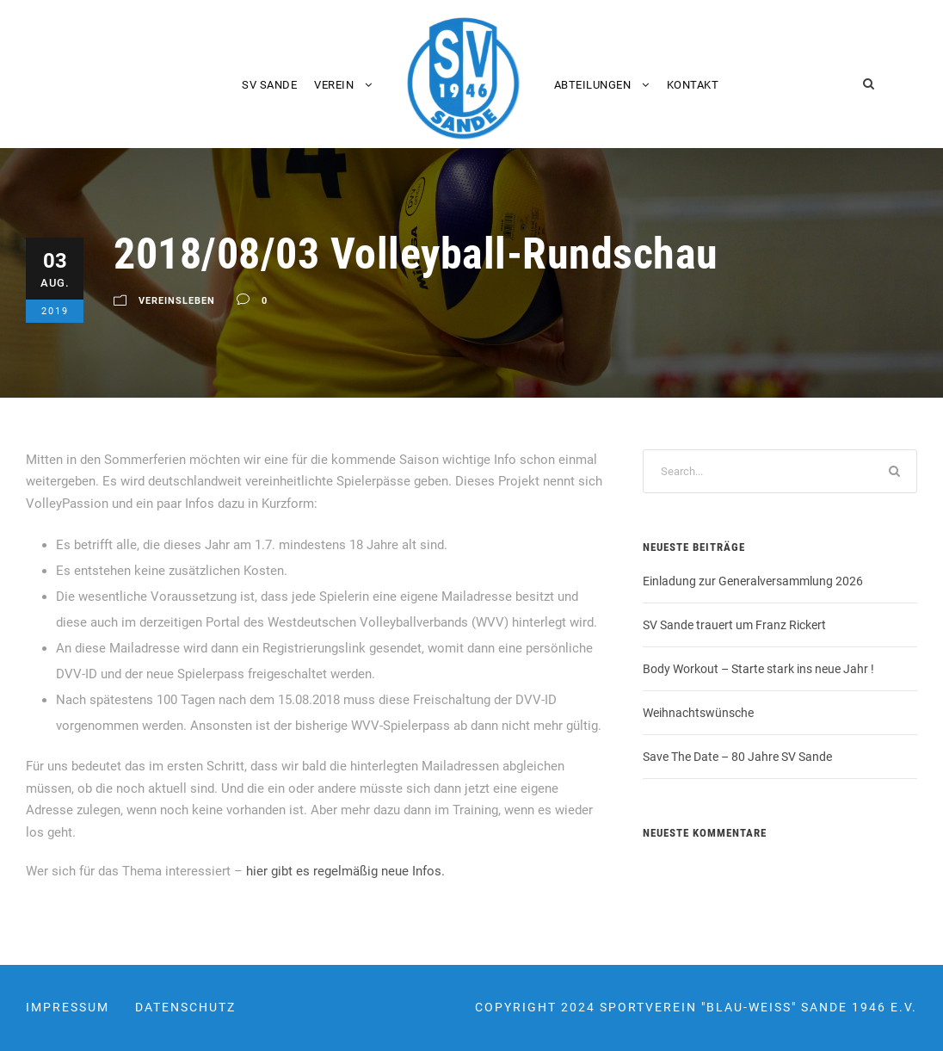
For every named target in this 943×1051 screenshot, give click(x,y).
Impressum (67, 1007)
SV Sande (269, 84)
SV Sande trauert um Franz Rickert (734, 625)
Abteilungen (593, 84)
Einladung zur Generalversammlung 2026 (753, 581)
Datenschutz (185, 1007)
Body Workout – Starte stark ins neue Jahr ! (758, 669)
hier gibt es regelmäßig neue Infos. (345, 871)
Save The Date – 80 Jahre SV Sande (737, 757)
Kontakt (693, 84)
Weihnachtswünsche (698, 713)
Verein (334, 84)
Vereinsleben (177, 300)
